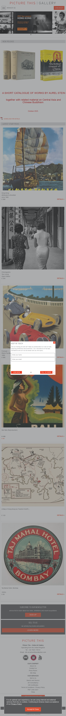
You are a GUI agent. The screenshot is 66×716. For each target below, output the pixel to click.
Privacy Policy (16, 704)
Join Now (16, 372)
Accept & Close (33, 709)
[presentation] (27, 366)
